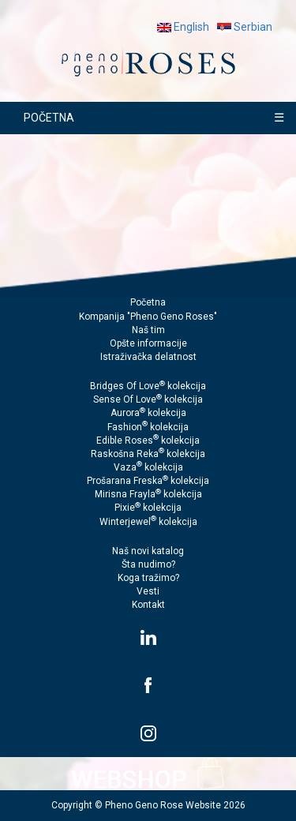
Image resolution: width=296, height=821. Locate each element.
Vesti (148, 591)
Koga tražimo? (148, 577)
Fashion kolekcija (148, 427)
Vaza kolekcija (148, 467)
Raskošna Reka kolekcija (148, 453)
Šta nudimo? (148, 564)
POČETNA (49, 117)
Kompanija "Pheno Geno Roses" (148, 316)
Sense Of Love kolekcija (148, 399)
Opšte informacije (148, 343)
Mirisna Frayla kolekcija (148, 494)
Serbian (244, 27)
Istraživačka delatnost (148, 356)
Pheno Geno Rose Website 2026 (175, 805)
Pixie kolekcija (148, 507)
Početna (148, 302)
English (183, 27)
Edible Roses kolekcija (148, 440)
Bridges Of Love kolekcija (148, 386)
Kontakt (148, 604)
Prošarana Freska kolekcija (148, 480)
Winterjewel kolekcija (148, 521)
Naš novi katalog (148, 551)
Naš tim (148, 330)
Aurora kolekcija (148, 412)
